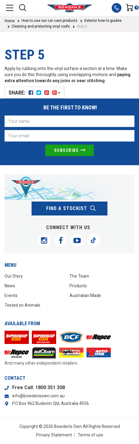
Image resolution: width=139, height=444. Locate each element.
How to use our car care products (49, 20)
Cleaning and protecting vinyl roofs (41, 26)
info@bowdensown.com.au (38, 395)
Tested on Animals (22, 305)
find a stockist (71, 208)
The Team (79, 276)
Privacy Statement (54, 434)
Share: (34, 92)
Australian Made (85, 295)
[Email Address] (69, 136)
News (10, 285)
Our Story (14, 276)
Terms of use (90, 434)
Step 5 (82, 26)
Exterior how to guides (103, 20)
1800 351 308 (50, 387)
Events (11, 295)
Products (78, 285)
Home (10, 21)
